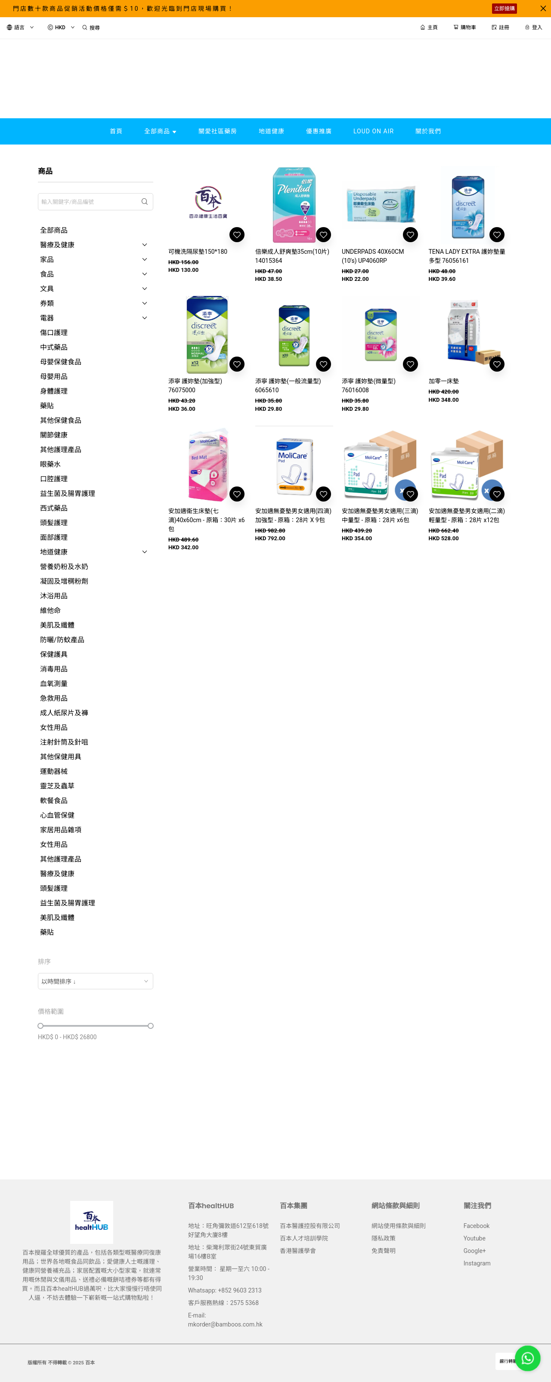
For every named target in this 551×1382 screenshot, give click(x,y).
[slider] (40, 1026)
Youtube (475, 1238)
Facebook (477, 1225)
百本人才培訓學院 (304, 1238)
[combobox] (95, 981)
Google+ (475, 1250)
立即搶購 (504, 9)
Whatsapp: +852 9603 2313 (225, 1290)
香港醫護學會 (298, 1250)
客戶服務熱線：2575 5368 (223, 1302)
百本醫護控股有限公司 (310, 1225)
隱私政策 (383, 1238)
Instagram (477, 1263)
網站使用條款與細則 (398, 1225)
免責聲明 (383, 1250)
